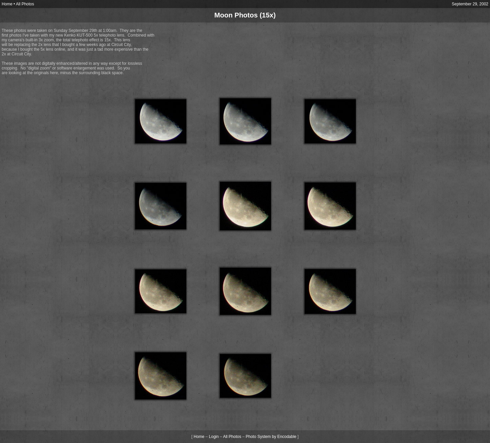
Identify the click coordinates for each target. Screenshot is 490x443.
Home (7, 4)
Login (214, 436)
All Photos (25, 4)
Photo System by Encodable (271, 436)
